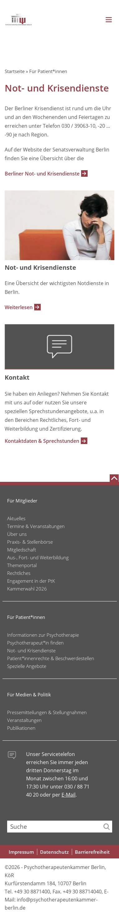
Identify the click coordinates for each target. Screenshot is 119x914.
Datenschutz (54, 852)
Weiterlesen (19, 307)
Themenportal (22, 565)
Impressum (21, 852)
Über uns (17, 534)
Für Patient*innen (48, 71)
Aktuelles (16, 518)
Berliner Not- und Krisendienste (42, 173)
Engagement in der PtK (31, 581)
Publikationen (21, 728)
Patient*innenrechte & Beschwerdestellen (50, 658)
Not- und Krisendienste (31, 650)
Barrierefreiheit (92, 852)
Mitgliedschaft (21, 549)
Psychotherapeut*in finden (35, 643)
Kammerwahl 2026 (27, 588)
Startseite (15, 71)
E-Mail (69, 794)
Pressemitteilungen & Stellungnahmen (47, 712)
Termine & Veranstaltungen (36, 526)
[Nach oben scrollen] (114, 478)
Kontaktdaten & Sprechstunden (42, 440)
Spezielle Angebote (26, 666)
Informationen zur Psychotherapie (43, 635)
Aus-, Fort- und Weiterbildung (38, 557)
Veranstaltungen (24, 720)
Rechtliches (18, 573)
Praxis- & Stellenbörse (30, 542)
